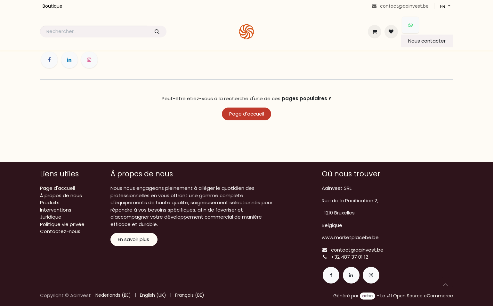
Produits (50, 202)
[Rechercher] (156, 31)
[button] (445, 284)
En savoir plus (134, 239)
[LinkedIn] (69, 60)
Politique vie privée (62, 224)
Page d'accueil (246, 113)
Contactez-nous (60, 231)
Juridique (50, 216)
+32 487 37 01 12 (349, 257)
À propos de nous (61, 195)
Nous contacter (427, 40)
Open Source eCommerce (423, 296)
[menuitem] (52, 6)
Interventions (55, 209)
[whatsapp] (410, 25)
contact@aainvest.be (357, 249)
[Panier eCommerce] (374, 31)
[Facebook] (49, 60)
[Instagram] (89, 60)
